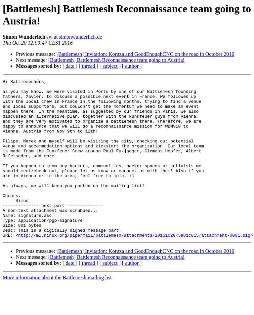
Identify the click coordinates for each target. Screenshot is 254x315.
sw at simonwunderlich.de (74, 37)
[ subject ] (110, 66)
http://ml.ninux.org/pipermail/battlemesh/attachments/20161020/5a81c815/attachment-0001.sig (134, 267)
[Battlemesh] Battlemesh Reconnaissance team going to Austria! (116, 60)
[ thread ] (88, 66)
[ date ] (70, 66)
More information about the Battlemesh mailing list (57, 309)
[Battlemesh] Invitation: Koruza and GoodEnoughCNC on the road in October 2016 (145, 54)
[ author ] (132, 66)
